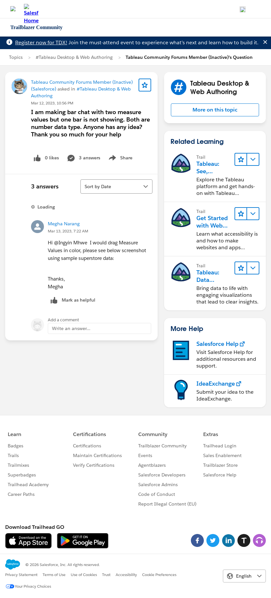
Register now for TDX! (41, 42)
